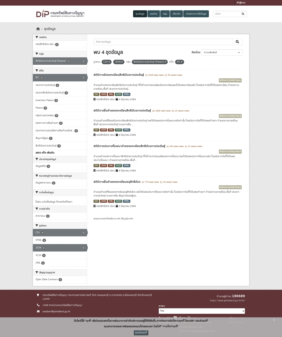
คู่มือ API (129, 218)
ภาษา (161, 306)
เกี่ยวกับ (176, 14)
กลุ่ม (165, 14)
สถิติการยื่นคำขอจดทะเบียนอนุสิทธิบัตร (117, 182)
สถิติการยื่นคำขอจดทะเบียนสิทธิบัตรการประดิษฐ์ (123, 110)
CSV (96, 94)
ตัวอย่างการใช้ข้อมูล (196, 14)
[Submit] (243, 14)
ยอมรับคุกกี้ (141, 332)
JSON (103, 94)
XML (111, 94)
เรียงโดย (196, 52)
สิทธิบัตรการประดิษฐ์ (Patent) (230, 80)
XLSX (118, 94)
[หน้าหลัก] (38, 29)
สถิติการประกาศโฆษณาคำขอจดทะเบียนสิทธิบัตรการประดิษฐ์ (130, 146)
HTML (126, 94)
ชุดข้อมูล (140, 14)
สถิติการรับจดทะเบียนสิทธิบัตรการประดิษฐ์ (119, 75)
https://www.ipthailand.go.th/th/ (227, 300)
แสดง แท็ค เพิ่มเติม (45, 153)
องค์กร (153, 14)
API (118, 218)
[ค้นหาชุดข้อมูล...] (230, 14)
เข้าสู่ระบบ (241, 3)
